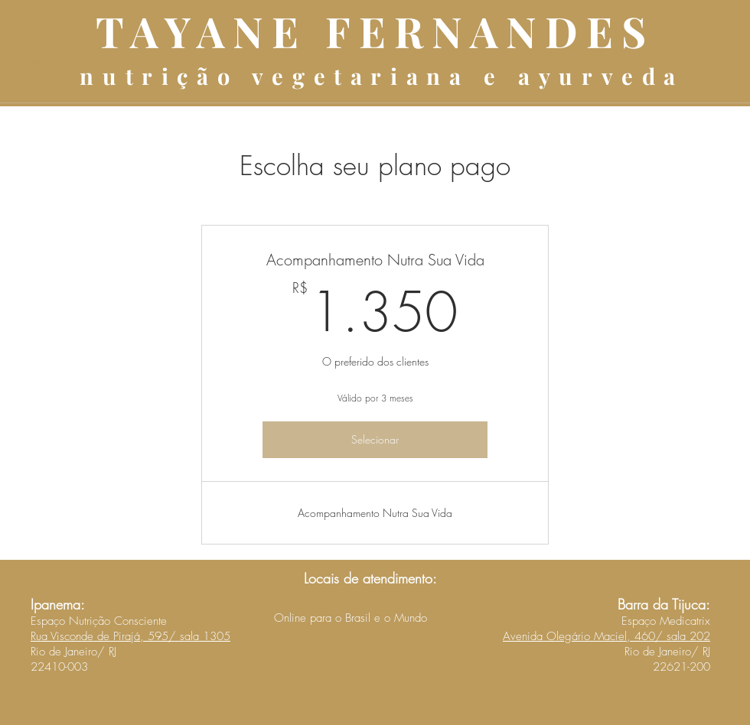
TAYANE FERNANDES (375, 30)
